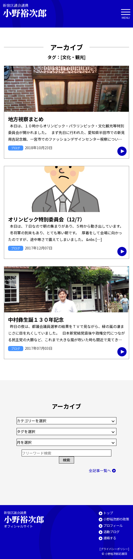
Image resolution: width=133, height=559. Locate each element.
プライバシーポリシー (114, 549)
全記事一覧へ (100, 470)
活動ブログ (111, 531)
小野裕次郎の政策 (116, 519)
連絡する (109, 537)
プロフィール (113, 525)
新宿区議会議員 (28, 10)
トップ (108, 512)
